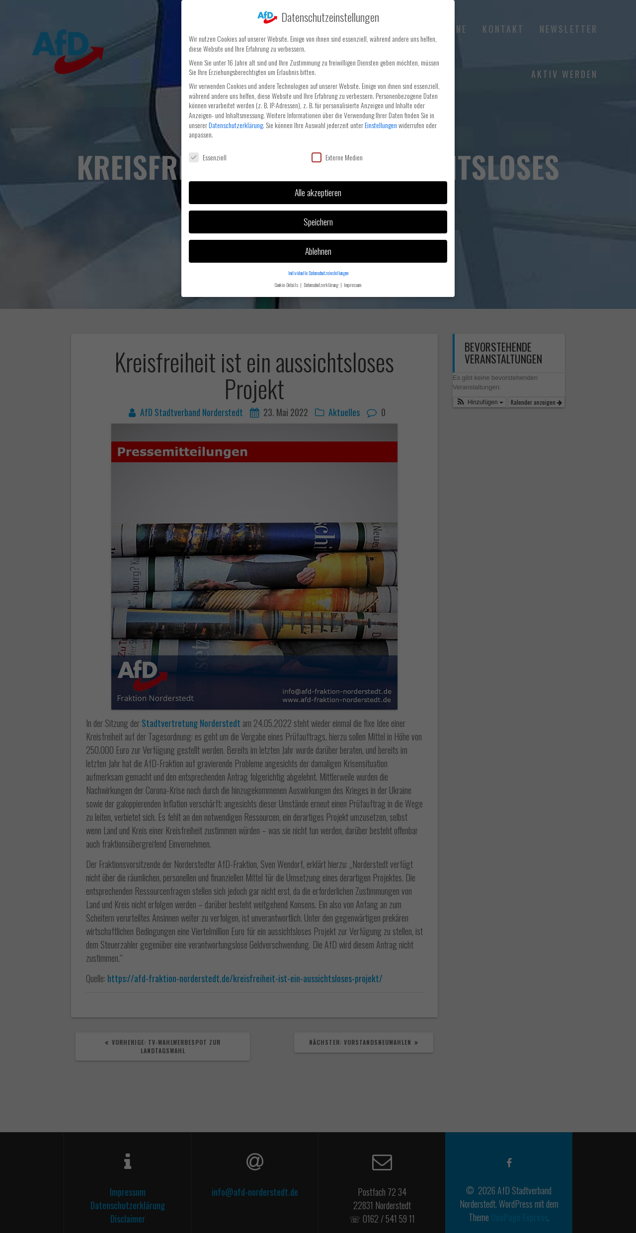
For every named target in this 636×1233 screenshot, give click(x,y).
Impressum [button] (352, 281)
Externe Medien (337, 153)
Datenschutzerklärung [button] (321, 281)
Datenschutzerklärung (236, 121)
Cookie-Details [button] (287, 281)
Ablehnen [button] (318, 246)
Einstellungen (381, 121)
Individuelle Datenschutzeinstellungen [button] (318, 269)
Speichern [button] (318, 217)
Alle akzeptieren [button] (318, 188)
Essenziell (208, 153)
